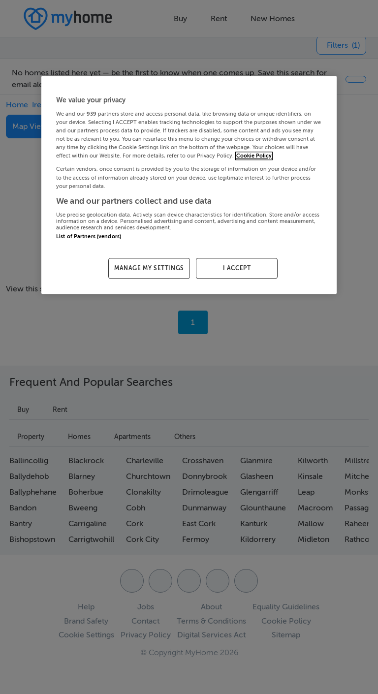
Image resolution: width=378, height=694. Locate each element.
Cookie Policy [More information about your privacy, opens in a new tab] (254, 156)
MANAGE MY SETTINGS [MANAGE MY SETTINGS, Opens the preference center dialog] (149, 268)
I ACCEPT (237, 268)
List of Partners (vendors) (88, 236)
